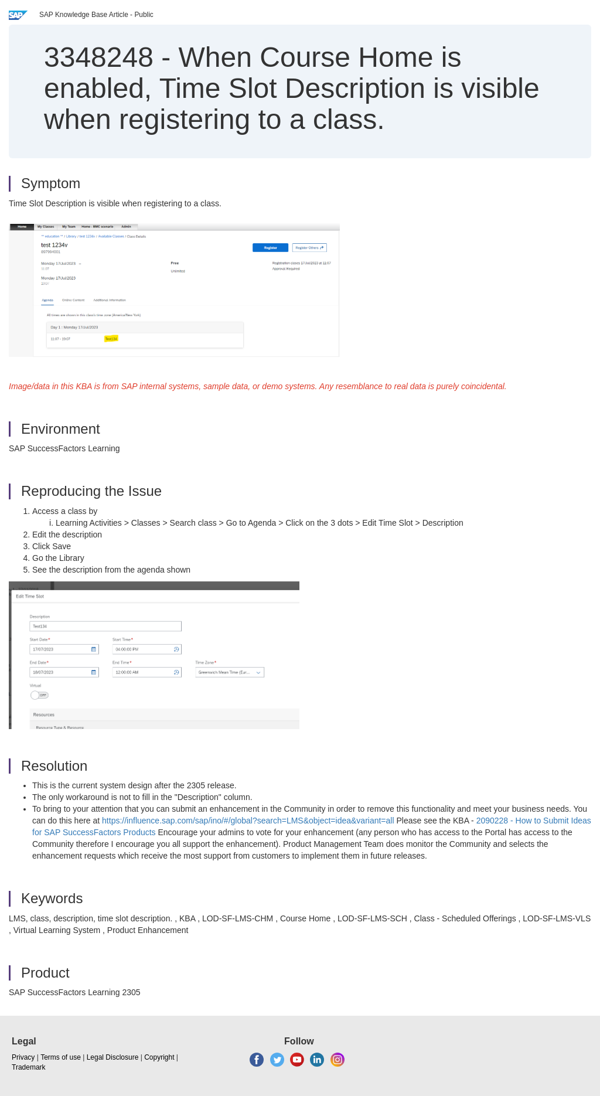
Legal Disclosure (113, 1057)
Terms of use (60, 1057)
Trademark (29, 1067)
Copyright (159, 1057)
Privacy (23, 1057)
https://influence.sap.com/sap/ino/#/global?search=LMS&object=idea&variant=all (248, 820)
